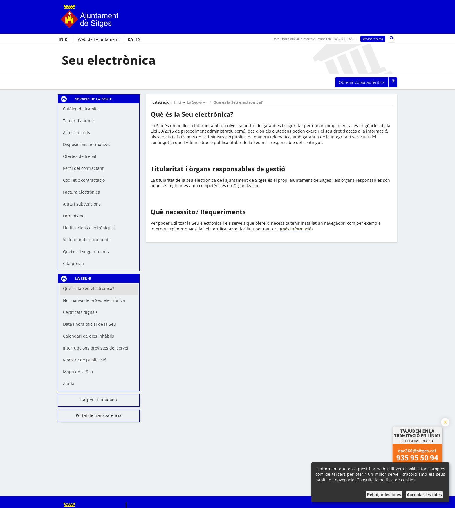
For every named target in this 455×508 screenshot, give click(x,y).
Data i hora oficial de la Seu (89, 324)
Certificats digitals (80, 312)
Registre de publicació (84, 360)
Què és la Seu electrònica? (88, 288)
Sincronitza (373, 39)
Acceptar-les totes (424, 494)
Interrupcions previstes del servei (95, 348)
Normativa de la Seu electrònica (94, 300)
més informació (296, 229)
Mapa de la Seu (78, 371)
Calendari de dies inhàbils (88, 336)
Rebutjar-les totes (384, 494)
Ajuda (68, 383)
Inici (177, 102)
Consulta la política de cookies (386, 479)
